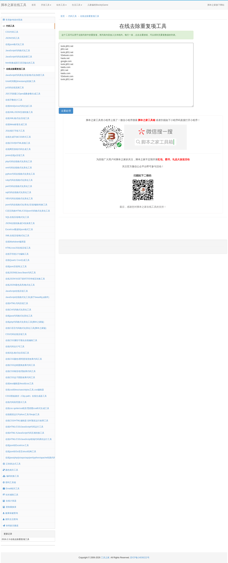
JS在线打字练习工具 (15, 131)
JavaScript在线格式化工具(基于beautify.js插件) (27, 297)
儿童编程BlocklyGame (100, 5)
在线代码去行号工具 (14, 346)
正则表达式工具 (12, 464)
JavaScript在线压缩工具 (16, 291)
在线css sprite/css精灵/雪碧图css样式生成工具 (27, 408)
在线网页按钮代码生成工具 (18, 149)
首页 (34, 5)
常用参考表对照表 (12, 20)
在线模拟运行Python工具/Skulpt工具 (22, 414)
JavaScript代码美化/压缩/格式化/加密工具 (24, 75)
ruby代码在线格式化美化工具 (19, 180)
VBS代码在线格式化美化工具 (19, 198)
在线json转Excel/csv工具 (17, 445)
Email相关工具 (11, 488)
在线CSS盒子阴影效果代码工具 (20, 377)
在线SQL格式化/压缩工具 (17, 353)
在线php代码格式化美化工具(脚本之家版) (24, 322)
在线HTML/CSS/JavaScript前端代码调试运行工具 (28, 439)
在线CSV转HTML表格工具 (17, 143)
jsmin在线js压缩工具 (15, 155)
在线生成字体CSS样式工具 (18, 137)
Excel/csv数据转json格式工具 (19, 229)
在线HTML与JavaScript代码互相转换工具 (24, 433)
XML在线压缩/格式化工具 (17, 235)
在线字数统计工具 (13, 100)
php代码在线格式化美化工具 (18, 161)
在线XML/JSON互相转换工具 (19, 112)
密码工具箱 (9, 482)
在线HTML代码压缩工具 (16, 303)
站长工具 (61, 5)
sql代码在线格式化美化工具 (18, 192)
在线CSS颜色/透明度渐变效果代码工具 (23, 359)
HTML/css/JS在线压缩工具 (18, 248)
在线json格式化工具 (14, 44)
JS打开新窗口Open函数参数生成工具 (22, 94)
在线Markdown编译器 (15, 242)
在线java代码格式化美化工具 (18, 316)
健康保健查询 (10, 513)
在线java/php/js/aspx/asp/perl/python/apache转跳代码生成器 (30, 457)
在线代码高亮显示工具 (15, 402)
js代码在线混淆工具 (14, 87)
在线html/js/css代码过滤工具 (18, 106)
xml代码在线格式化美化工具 (18, 167)
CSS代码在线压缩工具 (16, 334)
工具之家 (105, 557)
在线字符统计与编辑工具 (17, 254)
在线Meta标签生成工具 (16, 124)
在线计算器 (9, 501)
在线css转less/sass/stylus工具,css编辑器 (24, 389)
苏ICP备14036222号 (139, 557)
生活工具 (77, 5)
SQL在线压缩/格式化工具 (17, 217)
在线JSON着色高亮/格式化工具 (20, 285)
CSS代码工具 (11, 32)
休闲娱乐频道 (10, 525)
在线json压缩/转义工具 (16, 266)
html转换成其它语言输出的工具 (20, 63)
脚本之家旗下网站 (215, 5)
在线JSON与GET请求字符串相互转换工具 (25, 279)
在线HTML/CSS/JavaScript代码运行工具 (24, 427)
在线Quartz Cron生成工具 (17, 260)
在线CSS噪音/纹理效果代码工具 (20, 371)
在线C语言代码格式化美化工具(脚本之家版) (25, 328)
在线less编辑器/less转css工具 (19, 383)
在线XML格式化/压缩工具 (17, 118)
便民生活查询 (10, 519)
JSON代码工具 (12, 38)
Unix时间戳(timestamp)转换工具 (20, 81)
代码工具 (8, 26)
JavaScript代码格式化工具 (17, 50)
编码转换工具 (11, 476)
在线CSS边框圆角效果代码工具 (20, 365)
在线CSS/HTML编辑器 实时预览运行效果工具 (26, 420)
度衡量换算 (9, 507)
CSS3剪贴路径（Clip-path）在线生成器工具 (26, 396)
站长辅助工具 (10, 494)
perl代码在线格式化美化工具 (18, 186)
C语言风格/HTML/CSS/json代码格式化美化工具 (27, 211)
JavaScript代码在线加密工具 (18, 56)
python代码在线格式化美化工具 (20, 174)
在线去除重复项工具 (15, 69)
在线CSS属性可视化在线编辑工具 (21, 340)
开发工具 (46, 5)
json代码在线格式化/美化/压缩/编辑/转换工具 (26, 204)
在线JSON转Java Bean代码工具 (20, 272)
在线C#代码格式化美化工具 (18, 309)
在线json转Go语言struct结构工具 (20, 451)
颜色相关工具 (10, 470)
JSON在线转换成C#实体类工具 (20, 223)
